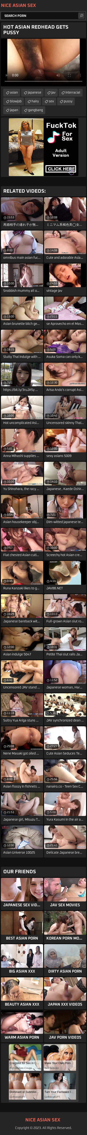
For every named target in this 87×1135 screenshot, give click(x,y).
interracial (72, 92)
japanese (34, 92)
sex (51, 101)
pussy (68, 101)
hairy (35, 101)
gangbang (35, 110)
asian (14, 92)
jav (53, 92)
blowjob (16, 101)
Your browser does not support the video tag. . (43, 62)
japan (14, 110)
